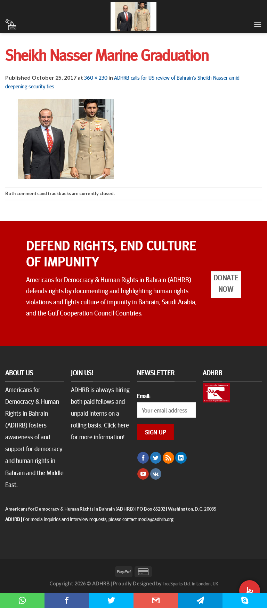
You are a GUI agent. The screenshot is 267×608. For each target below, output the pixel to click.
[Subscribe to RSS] (168, 458)
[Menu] (257, 24)
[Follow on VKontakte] (156, 474)
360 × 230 (95, 77)
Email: (143, 396)
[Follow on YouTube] (143, 474)
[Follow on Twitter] (156, 458)
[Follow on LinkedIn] (181, 458)
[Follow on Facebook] (143, 458)
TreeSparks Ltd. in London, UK (190, 583)
